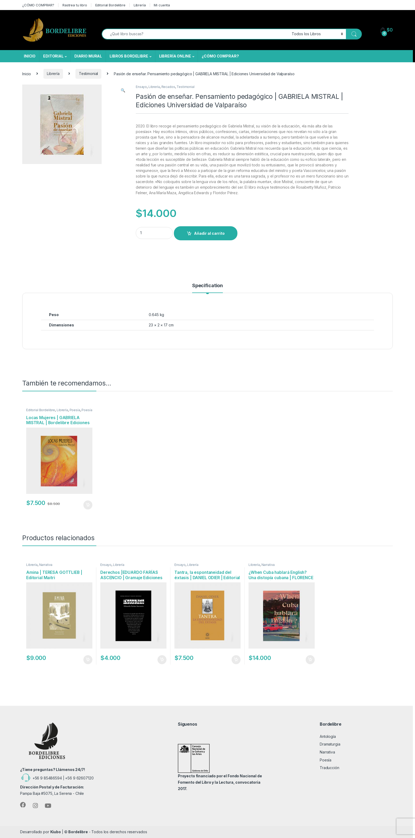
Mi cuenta (162, 5)
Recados (168, 87)
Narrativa (46, 565)
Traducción (329, 767)
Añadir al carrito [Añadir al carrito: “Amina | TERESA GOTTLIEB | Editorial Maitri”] (87, 659)
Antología (328, 736)
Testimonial (88, 73)
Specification (207, 285)
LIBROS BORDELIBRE (129, 56)
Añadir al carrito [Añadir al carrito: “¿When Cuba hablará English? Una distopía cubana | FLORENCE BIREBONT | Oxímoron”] (310, 659)
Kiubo (55, 832)
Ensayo (141, 87)
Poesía (75, 410)
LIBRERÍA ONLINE (175, 56)
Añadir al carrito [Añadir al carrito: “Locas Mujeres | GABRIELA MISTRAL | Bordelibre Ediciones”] (87, 504)
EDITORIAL (53, 56)
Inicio (26, 73)
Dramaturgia (330, 744)
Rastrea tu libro (74, 5)
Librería (140, 5)
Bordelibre (78, 832)
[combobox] (195, 34)
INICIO (29, 56)
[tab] (207, 288)
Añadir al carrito (209, 233)
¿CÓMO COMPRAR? (38, 5)
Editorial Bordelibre (110, 5)
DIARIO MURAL (88, 56)
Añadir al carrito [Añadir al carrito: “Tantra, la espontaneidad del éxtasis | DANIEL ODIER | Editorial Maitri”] (236, 659)
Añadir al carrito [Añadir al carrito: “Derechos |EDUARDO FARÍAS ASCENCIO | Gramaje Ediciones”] (161, 659)
